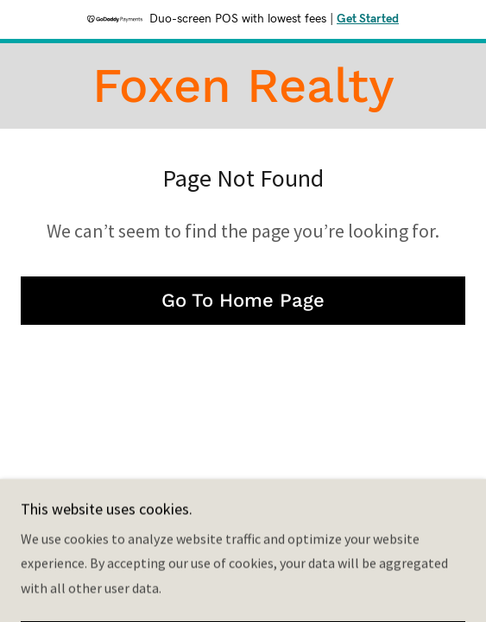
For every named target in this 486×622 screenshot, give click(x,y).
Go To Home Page (243, 300)
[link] (243, 86)
